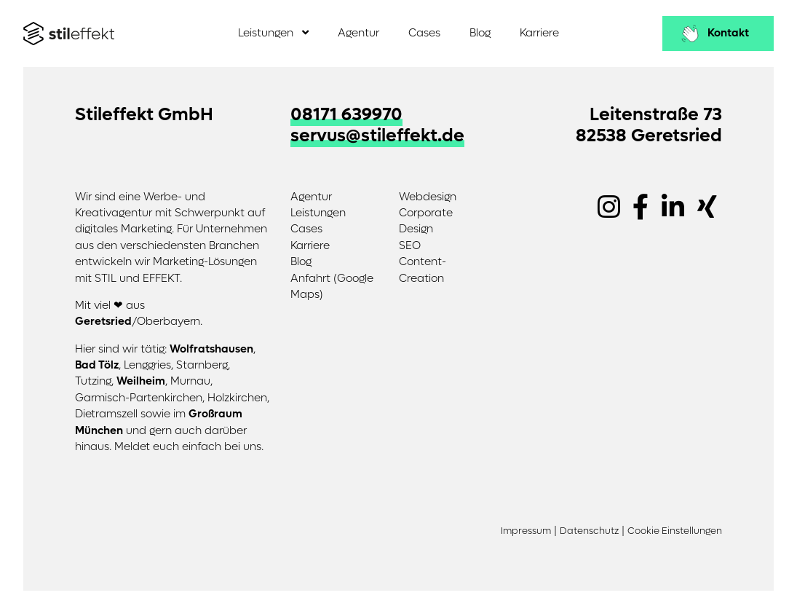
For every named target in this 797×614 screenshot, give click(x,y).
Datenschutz (589, 530)
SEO (410, 246)
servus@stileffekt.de (377, 135)
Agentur (358, 33)
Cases (424, 33)
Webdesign (427, 197)
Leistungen (265, 33)
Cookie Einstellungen (674, 530)
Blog (480, 33)
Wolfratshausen (211, 349)
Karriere (539, 33)
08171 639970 (346, 114)
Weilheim (140, 381)
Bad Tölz (97, 365)
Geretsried (103, 321)
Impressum (526, 530)
